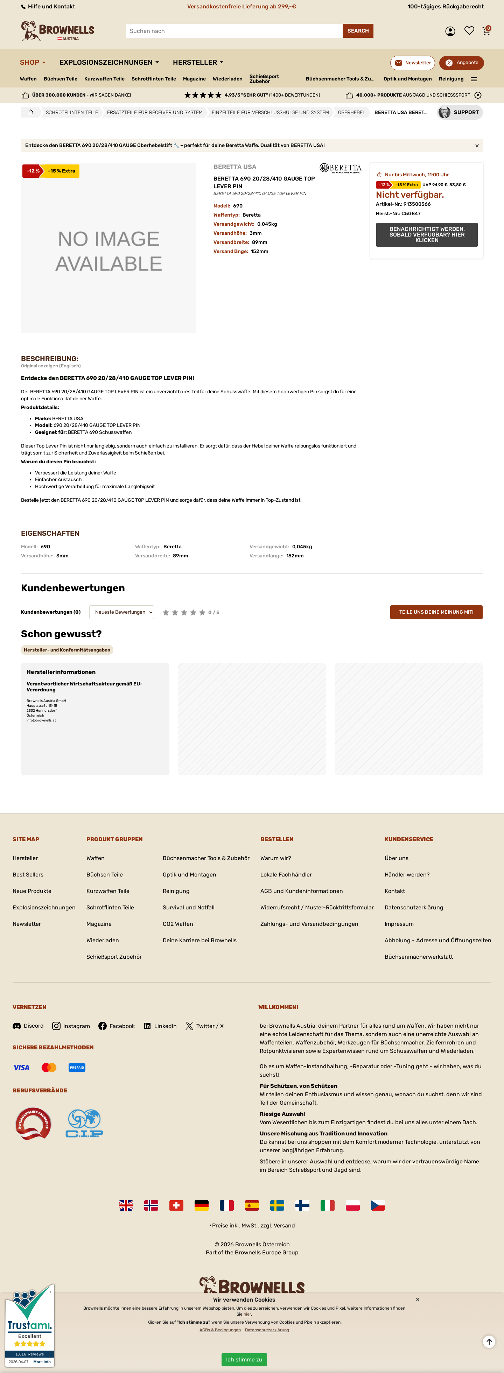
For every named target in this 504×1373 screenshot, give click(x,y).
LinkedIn (160, 1026)
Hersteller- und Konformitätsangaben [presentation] (67, 650)
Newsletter (27, 924)
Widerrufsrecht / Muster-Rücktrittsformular (317, 907)
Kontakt (395, 891)
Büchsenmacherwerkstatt (419, 956)
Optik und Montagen (408, 79)
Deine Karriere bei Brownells (200, 940)
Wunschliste (471, 31)
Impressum (399, 924)
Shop (29, 62)
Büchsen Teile (60, 79)
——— (474, 78)
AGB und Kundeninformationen (301, 891)
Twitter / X (204, 1026)
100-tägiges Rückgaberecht (446, 6)
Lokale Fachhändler (286, 874)
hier (247, 1314)
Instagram (71, 1026)
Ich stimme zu (244, 1359)
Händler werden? (407, 874)
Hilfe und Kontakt (47, 6)
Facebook (116, 1026)
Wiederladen (228, 79)
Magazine (194, 79)
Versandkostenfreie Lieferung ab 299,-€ (241, 6)
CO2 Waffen (178, 924)
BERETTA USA (235, 167)
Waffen (28, 79)
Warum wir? (275, 858)
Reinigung (451, 79)
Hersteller (195, 62)
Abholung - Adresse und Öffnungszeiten (438, 940)
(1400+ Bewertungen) (272, 95)
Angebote (467, 62)
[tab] (67, 650)
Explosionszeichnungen (106, 62)
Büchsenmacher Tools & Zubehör (342, 79)
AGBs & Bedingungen (220, 1330)
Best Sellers (28, 874)
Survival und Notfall (189, 907)
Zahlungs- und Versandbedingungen (309, 924)
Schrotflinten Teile (154, 79)
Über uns (396, 858)
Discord (28, 1025)
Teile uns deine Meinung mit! (436, 612)
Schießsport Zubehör (264, 79)
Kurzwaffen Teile (104, 79)
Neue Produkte (32, 891)
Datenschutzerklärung (414, 907)
